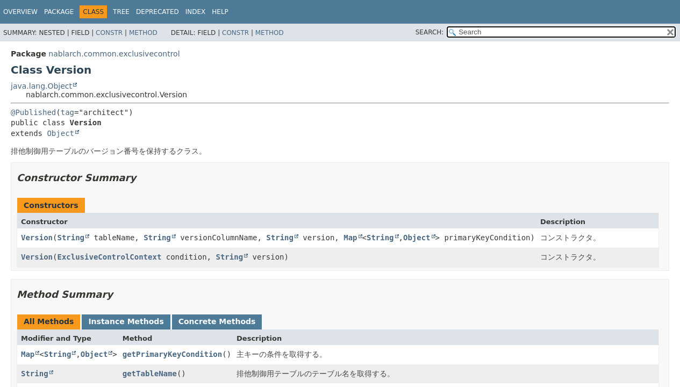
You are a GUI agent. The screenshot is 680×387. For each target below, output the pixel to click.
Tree (121, 12)
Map (350, 237)
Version (37, 237)
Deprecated (157, 12)
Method (143, 33)
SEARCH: (430, 32)
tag (67, 112)
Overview (20, 12)
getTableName (150, 373)
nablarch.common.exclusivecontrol (114, 53)
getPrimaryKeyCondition (172, 354)
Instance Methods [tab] (125, 321)
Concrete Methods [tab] (217, 321)
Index (195, 12)
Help (220, 12)
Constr (109, 33)
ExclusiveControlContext (109, 257)
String (70, 237)
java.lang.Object (41, 86)
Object (60, 133)
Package (59, 12)
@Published (33, 112)
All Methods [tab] (49, 321)
